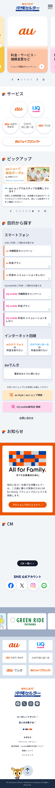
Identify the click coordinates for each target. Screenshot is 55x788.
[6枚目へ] (33, 211)
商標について (27, 750)
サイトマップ (27, 755)
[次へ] (37, 79)
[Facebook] (11, 586)
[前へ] (12, 79)
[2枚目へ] (21, 79)
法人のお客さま (27, 722)
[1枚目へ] (18, 79)
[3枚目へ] (25, 79)
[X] (22, 586)
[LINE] (44, 586)
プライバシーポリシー (27, 741)
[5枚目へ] (31, 79)
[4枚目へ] (28, 79)
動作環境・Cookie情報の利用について (27, 746)
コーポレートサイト (27, 716)
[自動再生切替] (44, 80)
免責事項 (27, 737)
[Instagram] (33, 586)
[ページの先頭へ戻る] (22, 772)
